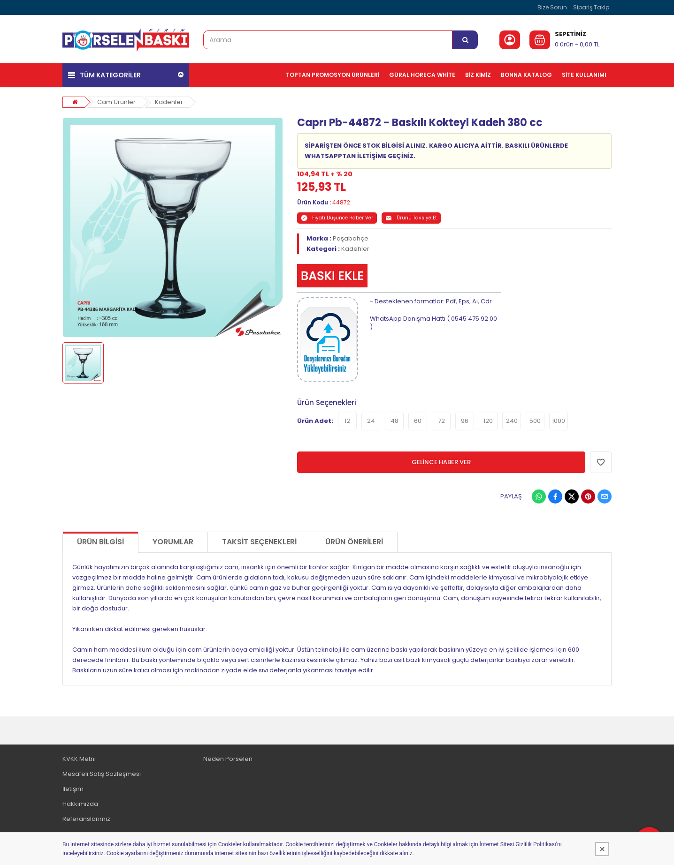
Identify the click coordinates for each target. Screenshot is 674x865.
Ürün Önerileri (354, 541)
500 (535, 420)
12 (347, 420)
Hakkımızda (80, 803)
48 (394, 420)
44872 (341, 202)
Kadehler (169, 101)
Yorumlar (173, 541)
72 (441, 420)
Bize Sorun (552, 7)
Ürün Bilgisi (100, 541)
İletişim (73, 788)
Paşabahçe (350, 238)
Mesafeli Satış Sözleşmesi (101, 773)
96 (464, 420)
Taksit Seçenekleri (259, 541)
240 (512, 420)
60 (417, 420)
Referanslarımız (86, 818)
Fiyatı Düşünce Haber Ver (337, 217)
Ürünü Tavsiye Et (411, 217)
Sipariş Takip (591, 7)
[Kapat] (602, 849)
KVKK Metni (79, 758)
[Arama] (465, 39)
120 (488, 420)
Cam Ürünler (116, 101)
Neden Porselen (228, 758)
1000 (558, 420)
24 (371, 420)
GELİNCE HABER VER (441, 461)
